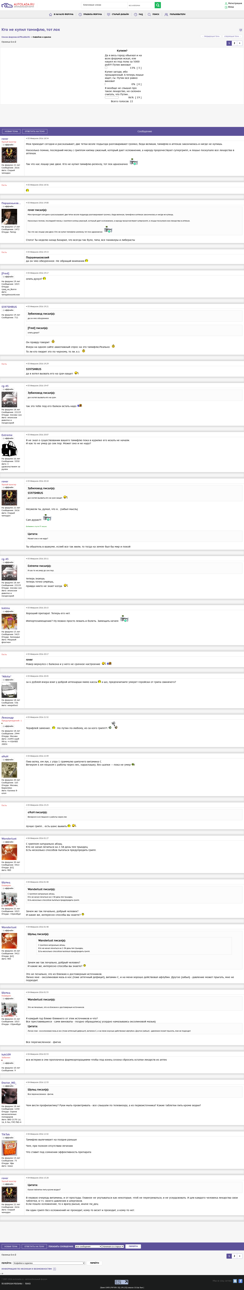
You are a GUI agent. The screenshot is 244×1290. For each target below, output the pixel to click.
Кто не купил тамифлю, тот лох (31, 30)
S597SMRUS (9, 307)
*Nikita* (6, 676)
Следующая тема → (232, 36)
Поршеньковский (12, 203)
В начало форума (63, 14)
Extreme (7, 435)
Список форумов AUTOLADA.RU (16, 37)
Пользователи (177, 14)
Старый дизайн (120, 14)
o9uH (5, 756)
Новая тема (11, 131)
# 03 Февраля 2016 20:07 (37, 434)
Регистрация (235, 3)
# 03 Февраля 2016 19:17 (37, 273)
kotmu (6, 608)
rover (5, 138)
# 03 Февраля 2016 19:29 (37, 363)
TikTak (6, 1134)
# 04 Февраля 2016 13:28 (37, 1178)
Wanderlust (9, 838)
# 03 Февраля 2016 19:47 (37, 385)
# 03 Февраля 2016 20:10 (37, 481)
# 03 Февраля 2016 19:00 (37, 203)
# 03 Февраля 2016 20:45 (37, 676)
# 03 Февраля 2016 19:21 (37, 306)
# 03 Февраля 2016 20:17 (37, 654)
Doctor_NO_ (9, 1082)
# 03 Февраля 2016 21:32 (37, 717)
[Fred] (5, 273)
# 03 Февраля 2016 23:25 (37, 805)
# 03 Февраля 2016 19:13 (37, 252)
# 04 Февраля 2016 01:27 (37, 838)
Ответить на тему (35, 131)
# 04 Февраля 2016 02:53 (37, 1054)
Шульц (6, 882)
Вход (231, 7)
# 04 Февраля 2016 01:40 (37, 882)
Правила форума (92, 14)
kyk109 (6, 1054)
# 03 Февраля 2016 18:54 (37, 138)
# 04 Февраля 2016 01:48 (37, 927)
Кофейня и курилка (42, 37)
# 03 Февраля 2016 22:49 (37, 756)
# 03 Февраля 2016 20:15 (37, 608)
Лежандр (8, 717)
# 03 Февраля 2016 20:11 (37, 558)
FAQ (141, 14)
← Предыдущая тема (210, 36)
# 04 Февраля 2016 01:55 (37, 992)
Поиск (155, 14)
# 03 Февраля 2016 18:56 (37, 185)
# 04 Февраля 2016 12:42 (37, 1134)
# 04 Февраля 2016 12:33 (37, 1082)
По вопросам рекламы (12, 1284)
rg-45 (5, 386)
